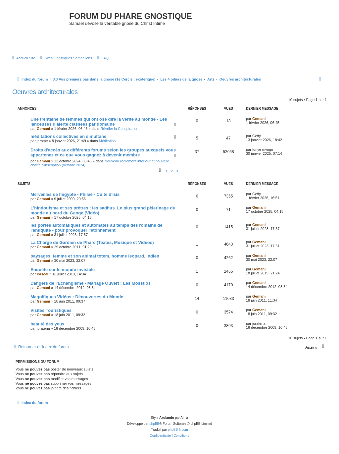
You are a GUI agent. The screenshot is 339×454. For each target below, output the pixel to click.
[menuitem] (22, 58)
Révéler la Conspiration (119, 129)
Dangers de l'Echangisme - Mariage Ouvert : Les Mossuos (90, 283)
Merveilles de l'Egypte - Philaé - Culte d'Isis (75, 194)
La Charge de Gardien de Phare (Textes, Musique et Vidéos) (92, 242)
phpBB (154, 424)
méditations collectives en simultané (68, 136)
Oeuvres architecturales (44, 91)
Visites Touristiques (51, 310)
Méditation (107, 141)
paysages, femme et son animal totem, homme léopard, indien (94, 256)
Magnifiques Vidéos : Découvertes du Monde (76, 296)
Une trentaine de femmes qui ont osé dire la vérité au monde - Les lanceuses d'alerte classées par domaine (98, 122)
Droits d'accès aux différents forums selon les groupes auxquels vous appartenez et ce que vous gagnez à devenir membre (103, 152)
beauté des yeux (47, 323)
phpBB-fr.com (178, 429)
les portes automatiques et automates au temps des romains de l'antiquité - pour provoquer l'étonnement (96, 228)
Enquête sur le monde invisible (62, 269)
